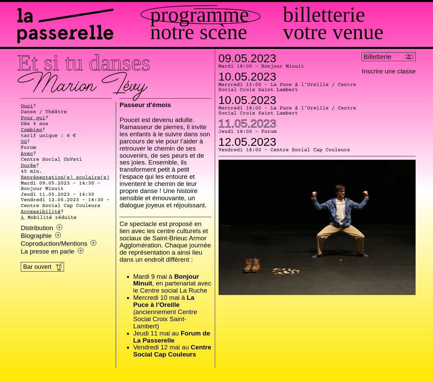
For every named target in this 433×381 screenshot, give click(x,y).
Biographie (41, 235)
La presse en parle (52, 251)
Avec (27, 154)
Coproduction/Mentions (58, 243)
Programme (199, 14)
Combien (31, 130)
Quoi (27, 106)
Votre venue (333, 32)
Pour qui (33, 118)
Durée (28, 166)
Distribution (41, 228)
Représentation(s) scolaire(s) (65, 177)
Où (24, 142)
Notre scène (198, 32)
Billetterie (324, 14)
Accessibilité (41, 212)
